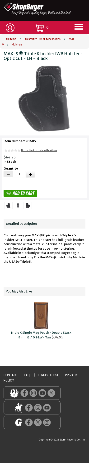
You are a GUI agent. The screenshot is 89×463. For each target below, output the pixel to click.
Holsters (17, 44)
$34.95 (41, 320)
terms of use (48, 375)
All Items (11, 39)
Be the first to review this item (39, 150)
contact (11, 375)
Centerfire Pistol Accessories (43, 39)
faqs (28, 375)
